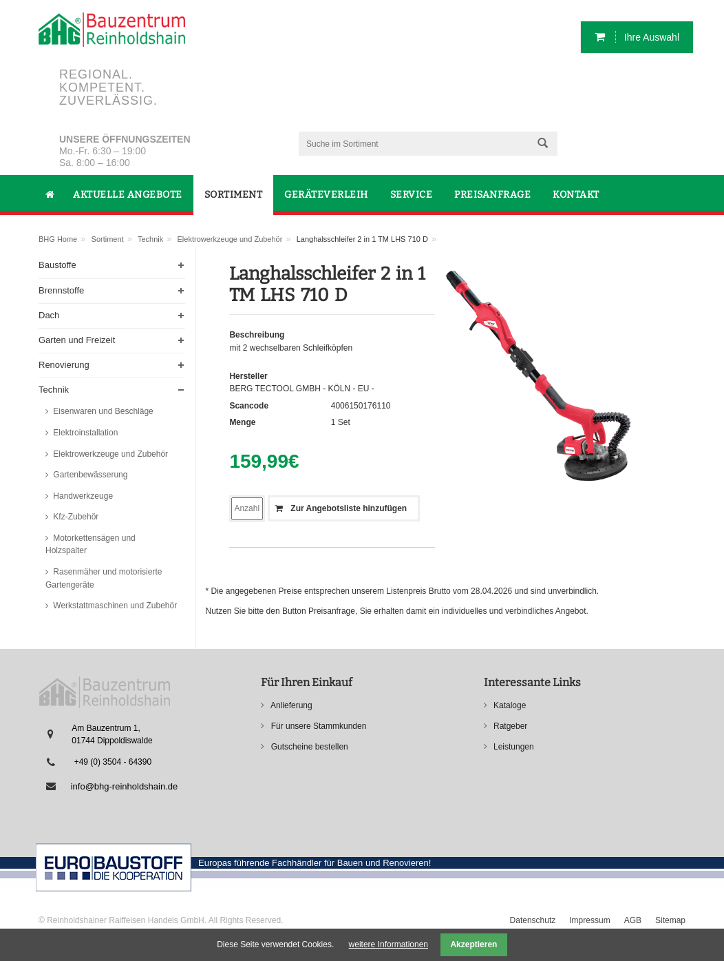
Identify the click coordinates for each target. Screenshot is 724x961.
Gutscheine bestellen (308, 747)
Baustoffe (57, 265)
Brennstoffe (61, 290)
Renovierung (64, 365)
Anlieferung (290, 705)
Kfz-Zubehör (74, 516)
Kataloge (508, 705)
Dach (49, 315)
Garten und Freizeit (77, 340)
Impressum (589, 920)
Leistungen (512, 747)
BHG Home (58, 239)
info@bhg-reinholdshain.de (124, 786)
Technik (150, 239)
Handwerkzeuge (82, 496)
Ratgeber (509, 726)
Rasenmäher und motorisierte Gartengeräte (103, 578)
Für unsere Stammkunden (317, 726)
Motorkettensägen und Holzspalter (90, 544)
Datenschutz (533, 920)
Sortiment (108, 239)
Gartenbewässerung (89, 474)
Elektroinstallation (84, 432)
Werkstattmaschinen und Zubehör (114, 605)
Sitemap (670, 920)
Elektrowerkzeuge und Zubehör (230, 239)
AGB (632, 920)
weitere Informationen (388, 944)
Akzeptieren (473, 944)
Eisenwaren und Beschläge (102, 411)
